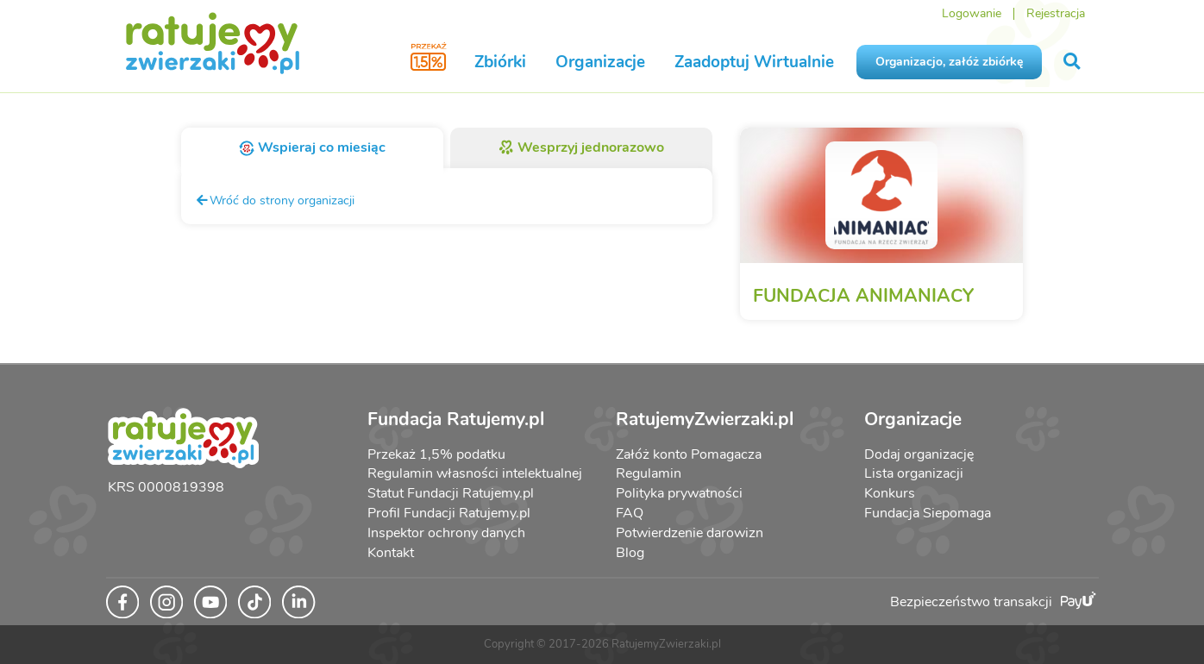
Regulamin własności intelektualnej (474, 473)
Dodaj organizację (919, 454)
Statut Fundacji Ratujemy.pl (450, 493)
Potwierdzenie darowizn (689, 532)
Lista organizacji (913, 473)
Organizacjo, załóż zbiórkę (949, 61)
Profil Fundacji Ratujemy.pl (448, 513)
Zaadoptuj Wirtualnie (754, 62)
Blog (630, 552)
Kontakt (390, 552)
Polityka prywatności (679, 493)
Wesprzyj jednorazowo (582, 147)
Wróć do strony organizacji (274, 200)
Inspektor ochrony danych (446, 532)
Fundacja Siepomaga (927, 513)
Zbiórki (500, 62)
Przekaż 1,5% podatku (436, 454)
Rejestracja (1055, 13)
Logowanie (971, 13)
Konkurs (889, 493)
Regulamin (648, 473)
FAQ (629, 513)
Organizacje (600, 62)
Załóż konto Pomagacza (689, 454)
